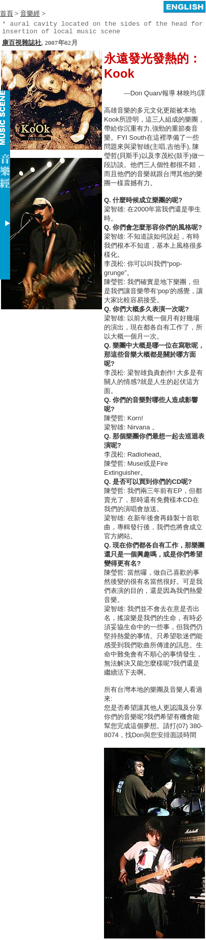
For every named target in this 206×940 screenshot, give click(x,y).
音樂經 (30, 13)
